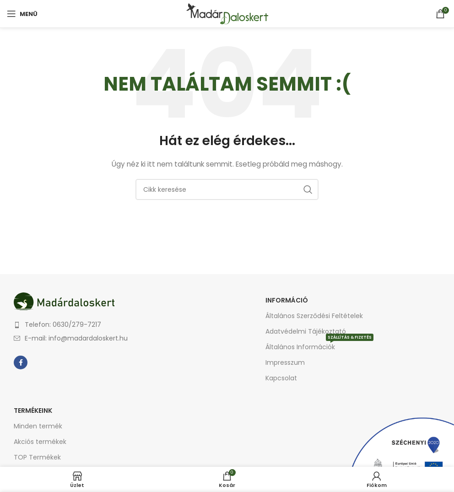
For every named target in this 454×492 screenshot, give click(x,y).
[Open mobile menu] (22, 14)
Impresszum (285, 362)
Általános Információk (319, 345)
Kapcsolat (281, 378)
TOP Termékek (37, 457)
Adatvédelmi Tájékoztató (305, 331)
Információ (286, 300)
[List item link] (118, 324)
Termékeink (33, 410)
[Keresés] (227, 189)
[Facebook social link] (20, 362)
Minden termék (38, 426)
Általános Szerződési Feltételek (314, 315)
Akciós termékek (40, 441)
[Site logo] (227, 13)
